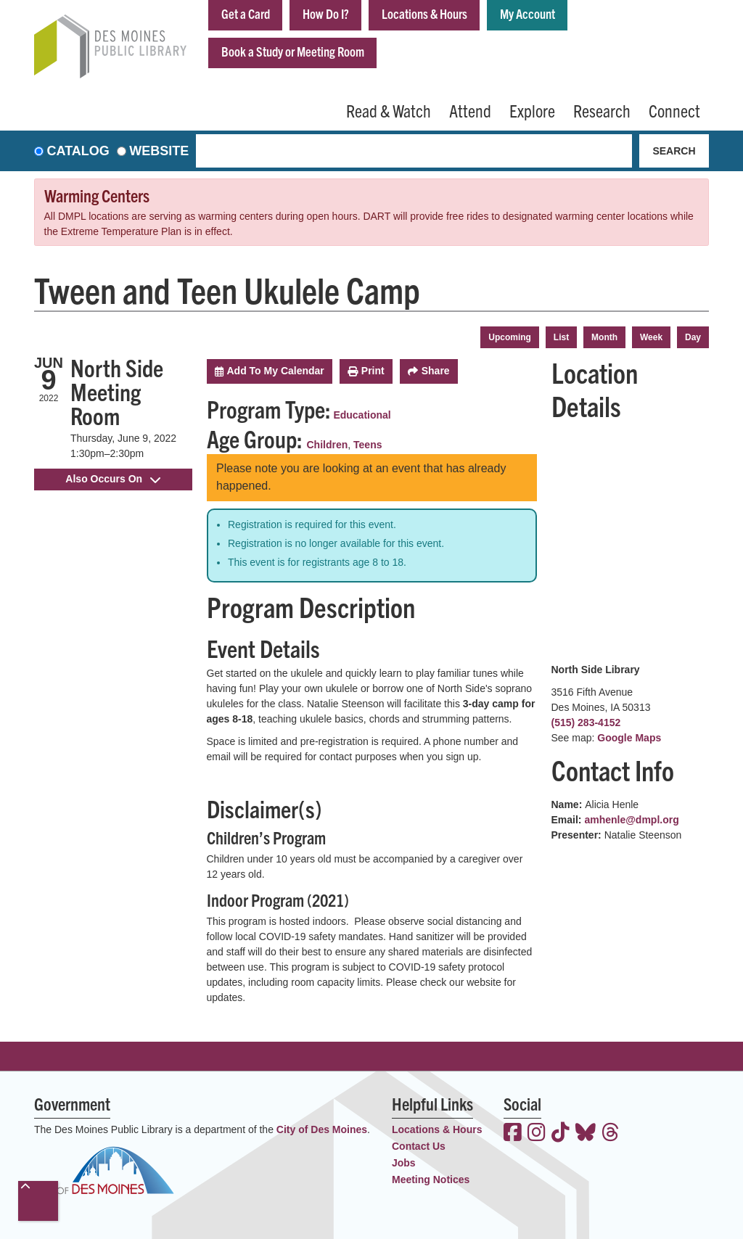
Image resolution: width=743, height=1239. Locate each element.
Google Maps (629, 738)
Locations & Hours (424, 13)
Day (693, 337)
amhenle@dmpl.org (631, 820)
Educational (361, 415)
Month (604, 337)
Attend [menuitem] (470, 110)
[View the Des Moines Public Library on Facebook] (513, 1133)
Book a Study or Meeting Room (292, 51)
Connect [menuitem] (674, 110)
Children (327, 444)
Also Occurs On (112, 479)
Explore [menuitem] (532, 110)
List (561, 337)
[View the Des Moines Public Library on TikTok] (560, 1133)
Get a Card (245, 13)
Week (651, 337)
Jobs (404, 1163)
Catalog (78, 151)
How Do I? (326, 13)
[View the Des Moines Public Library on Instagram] (537, 1133)
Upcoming (509, 337)
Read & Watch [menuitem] (388, 110)
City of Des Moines (321, 1129)
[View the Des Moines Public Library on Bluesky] (585, 1133)
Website (159, 151)
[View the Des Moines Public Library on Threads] (611, 1133)
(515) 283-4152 (586, 722)
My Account (527, 13)
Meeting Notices (430, 1179)
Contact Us (419, 1146)
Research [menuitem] (602, 110)
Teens (367, 444)
